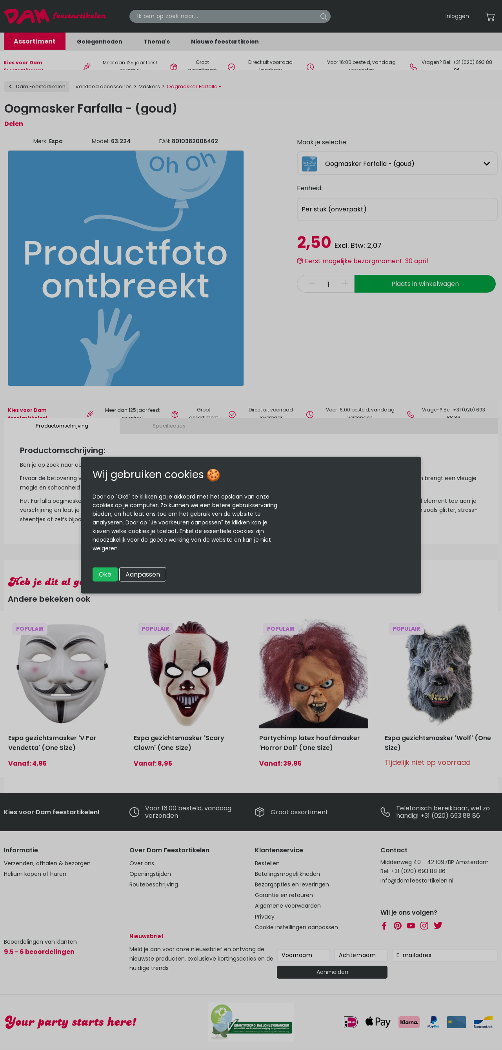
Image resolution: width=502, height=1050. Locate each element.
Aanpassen (143, 574)
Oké (105, 574)
